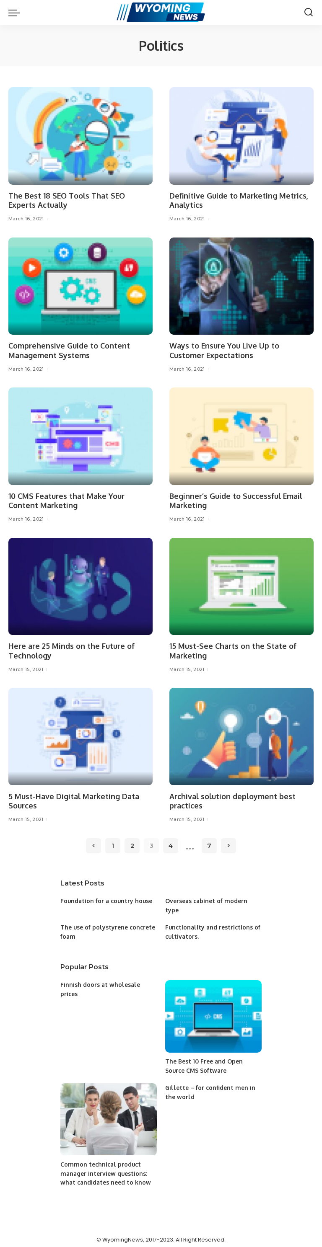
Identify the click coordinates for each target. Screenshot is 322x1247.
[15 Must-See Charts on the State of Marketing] (241, 586)
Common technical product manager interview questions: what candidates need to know (105, 1170)
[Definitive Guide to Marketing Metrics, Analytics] (241, 135)
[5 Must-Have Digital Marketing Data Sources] (80, 736)
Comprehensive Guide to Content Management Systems (69, 350)
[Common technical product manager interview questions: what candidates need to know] (108, 1117)
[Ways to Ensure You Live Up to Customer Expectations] (241, 285)
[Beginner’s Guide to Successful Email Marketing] (241, 436)
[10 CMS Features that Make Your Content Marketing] (80, 436)
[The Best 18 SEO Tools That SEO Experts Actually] (80, 135)
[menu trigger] (16, 12)
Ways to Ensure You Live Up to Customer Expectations (224, 350)
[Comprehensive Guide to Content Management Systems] (80, 285)
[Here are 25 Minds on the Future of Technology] (80, 586)
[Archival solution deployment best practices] (241, 736)
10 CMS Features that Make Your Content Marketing (66, 500)
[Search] (309, 12)
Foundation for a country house (106, 900)
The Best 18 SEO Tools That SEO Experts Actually (67, 200)
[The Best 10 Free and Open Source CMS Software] (213, 1014)
